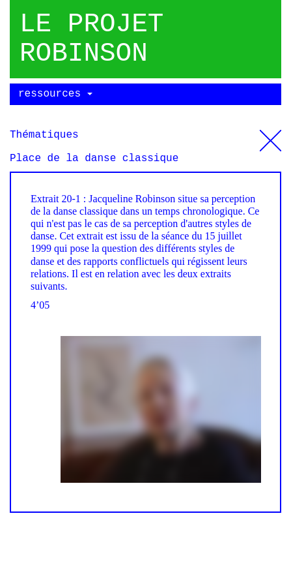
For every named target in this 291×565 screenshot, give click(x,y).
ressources (55, 94)
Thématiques (270, 136)
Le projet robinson (91, 39)
